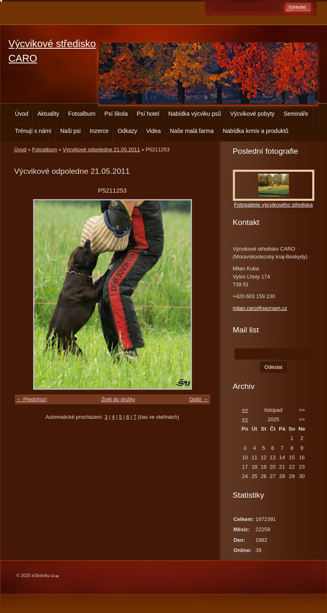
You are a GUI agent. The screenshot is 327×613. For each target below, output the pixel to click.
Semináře (296, 113)
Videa (153, 131)
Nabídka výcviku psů (194, 113)
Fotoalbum (82, 113)
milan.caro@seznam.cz (260, 308)
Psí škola (116, 113)
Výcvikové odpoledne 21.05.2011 (101, 149)
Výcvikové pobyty (252, 113)
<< (245, 410)
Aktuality (48, 113)
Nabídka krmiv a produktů (255, 131)
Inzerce (99, 131)
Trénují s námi (33, 131)
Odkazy (127, 131)
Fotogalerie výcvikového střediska (273, 205)
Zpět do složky (118, 399)
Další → (198, 399)
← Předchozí (32, 399)
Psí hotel (148, 113)
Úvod (22, 113)
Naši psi (70, 131)
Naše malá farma (192, 131)
